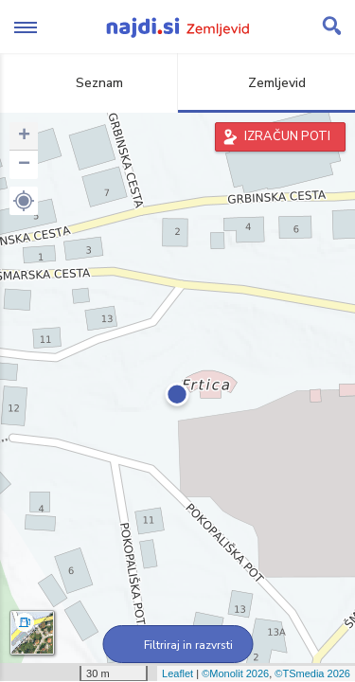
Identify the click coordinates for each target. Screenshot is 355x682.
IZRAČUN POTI (287, 136)
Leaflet (177, 673)
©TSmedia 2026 (312, 673)
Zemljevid (266, 83)
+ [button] (24, 136)
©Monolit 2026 (235, 673)
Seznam (88, 83)
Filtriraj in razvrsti (177, 645)
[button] (23, 201)
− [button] (24, 165)
